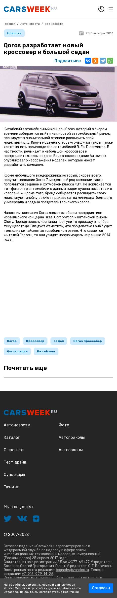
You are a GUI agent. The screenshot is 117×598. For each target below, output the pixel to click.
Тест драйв (15, 462)
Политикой (71, 592)
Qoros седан (17, 351)
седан (59, 341)
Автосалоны (71, 449)
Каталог (12, 437)
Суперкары (14, 474)
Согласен (101, 588)
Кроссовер (35, 341)
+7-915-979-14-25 (37, 574)
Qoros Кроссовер (87, 341)
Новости (14, 33)
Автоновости (30, 24)
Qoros (12, 341)
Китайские (46, 351)
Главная (9, 24)
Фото (64, 425)
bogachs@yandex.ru (72, 570)
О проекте (13, 449)
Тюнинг (11, 487)
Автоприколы (72, 437)
